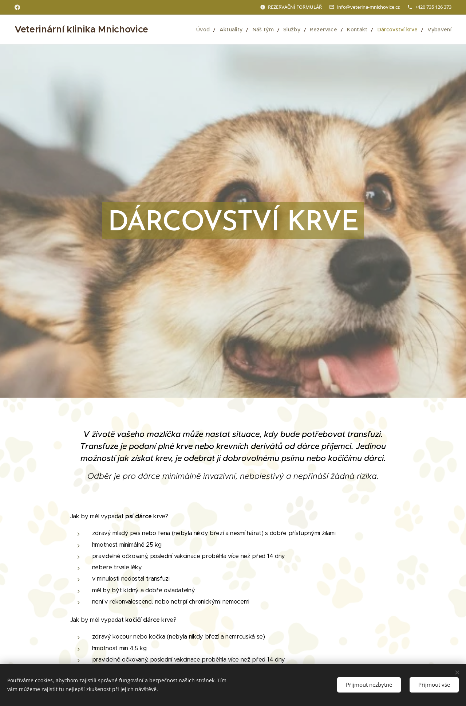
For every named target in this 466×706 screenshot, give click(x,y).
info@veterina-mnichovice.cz (368, 7)
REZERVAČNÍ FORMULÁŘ (295, 7)
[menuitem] (212, 29)
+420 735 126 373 (433, 7)
